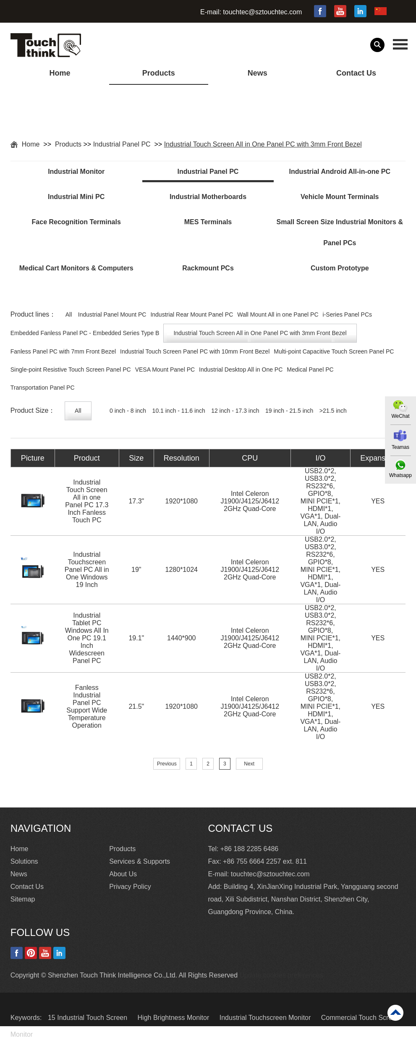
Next (249, 764)
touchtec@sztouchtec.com (262, 12)
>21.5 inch (333, 410)
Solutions (24, 861)
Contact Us (356, 73)
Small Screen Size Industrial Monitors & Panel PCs (340, 232)
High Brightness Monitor (174, 1017)
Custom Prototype (340, 268)
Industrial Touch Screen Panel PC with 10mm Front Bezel (194, 351)
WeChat (400, 416)
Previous (167, 764)
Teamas (400, 447)
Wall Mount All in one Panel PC (277, 314)
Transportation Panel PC (42, 387)
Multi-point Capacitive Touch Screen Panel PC (334, 351)
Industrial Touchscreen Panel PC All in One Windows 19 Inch (87, 569)
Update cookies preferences (281, 975)
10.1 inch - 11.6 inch (178, 410)
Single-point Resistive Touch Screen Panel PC (70, 369)
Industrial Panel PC (122, 144)
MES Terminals (208, 221)
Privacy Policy (130, 886)
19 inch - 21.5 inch (289, 410)
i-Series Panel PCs (347, 314)
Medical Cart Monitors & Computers (76, 268)
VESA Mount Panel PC (165, 369)
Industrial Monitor (76, 171)
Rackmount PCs (208, 268)
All (68, 314)
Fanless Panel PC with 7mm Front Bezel (63, 351)
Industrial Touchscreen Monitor (266, 1017)
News (257, 73)
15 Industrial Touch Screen (88, 1017)
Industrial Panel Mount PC (112, 314)
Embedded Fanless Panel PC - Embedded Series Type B (85, 333)
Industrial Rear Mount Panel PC (191, 314)
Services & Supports (139, 861)
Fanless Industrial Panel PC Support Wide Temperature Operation (86, 706)
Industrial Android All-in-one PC (339, 171)
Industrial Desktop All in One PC (241, 369)
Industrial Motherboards (208, 196)
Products (158, 73)
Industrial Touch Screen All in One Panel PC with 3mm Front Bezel (263, 144)
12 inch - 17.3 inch (235, 410)
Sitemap (22, 899)
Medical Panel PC (310, 369)
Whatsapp (400, 475)
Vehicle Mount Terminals (340, 196)
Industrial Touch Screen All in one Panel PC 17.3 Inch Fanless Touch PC (86, 501)
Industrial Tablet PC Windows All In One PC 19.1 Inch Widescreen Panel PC (87, 638)
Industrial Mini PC (76, 196)
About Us (123, 874)
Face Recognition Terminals (76, 221)
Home (59, 73)
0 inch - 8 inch (128, 410)
